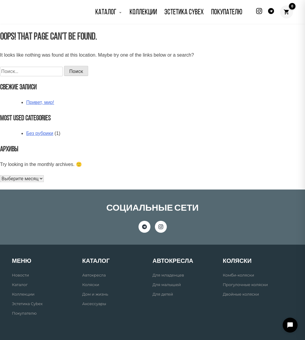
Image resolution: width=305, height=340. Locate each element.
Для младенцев (168, 275)
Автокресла (94, 275)
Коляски (90, 284)
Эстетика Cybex (184, 12)
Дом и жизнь (95, 294)
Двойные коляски (241, 294)
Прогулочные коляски (245, 284)
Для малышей (166, 284)
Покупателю (24, 313)
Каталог (20, 284)
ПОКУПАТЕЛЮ (226, 12)
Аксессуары (94, 303)
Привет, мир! (40, 102)
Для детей (162, 294)
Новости (20, 275)
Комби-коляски (238, 275)
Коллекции (23, 294)
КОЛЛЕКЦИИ (143, 12)
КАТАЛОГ (108, 12)
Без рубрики (39, 133)
